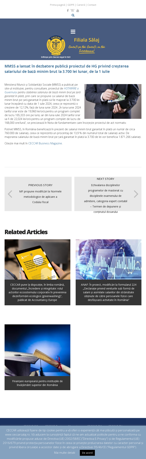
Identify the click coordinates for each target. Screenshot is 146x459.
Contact (91, 4)
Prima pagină (57, 4)
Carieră (81, 4)
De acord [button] (87, 452)
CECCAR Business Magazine (45, 143)
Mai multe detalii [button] (64, 452)
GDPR (70, 4)
